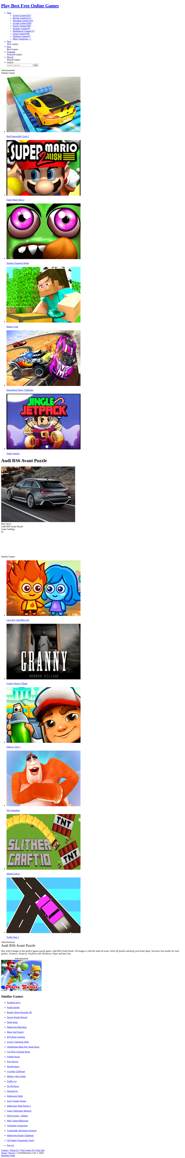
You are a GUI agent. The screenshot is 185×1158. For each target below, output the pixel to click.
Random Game (8, 1155)
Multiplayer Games (24, 31)
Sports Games (21, 33)
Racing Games (22, 18)
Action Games (22, 15)
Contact (4, 1150)
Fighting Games (21, 36)
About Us (14, 1150)
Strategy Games (21, 28)
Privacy (12, 1153)
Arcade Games (22, 23)
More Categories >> (22, 39)
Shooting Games (23, 20)
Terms (4, 1153)
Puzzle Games (22, 26)
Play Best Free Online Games (30, 5)
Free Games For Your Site (32, 1150)
